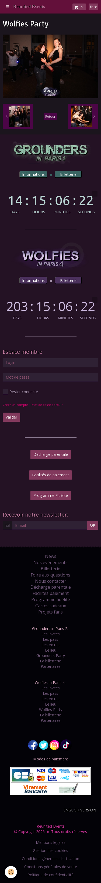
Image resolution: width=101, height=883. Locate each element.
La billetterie (50, 660)
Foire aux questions (50, 575)
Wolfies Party (50, 709)
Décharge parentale (50, 454)
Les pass (50, 639)
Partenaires (51, 666)
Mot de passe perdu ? (47, 405)
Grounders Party (50, 655)
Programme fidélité (50, 599)
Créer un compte (15, 405)
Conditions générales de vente (50, 866)
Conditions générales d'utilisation (50, 858)
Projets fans (50, 612)
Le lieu (50, 650)
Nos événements (50, 562)
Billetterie (50, 569)
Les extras (50, 644)
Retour (50, 116)
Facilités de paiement (50, 474)
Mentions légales (50, 842)
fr (91, 7)
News (50, 556)
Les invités (50, 633)
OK (92, 525)
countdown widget (50, 202)
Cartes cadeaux (50, 606)
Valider (11, 417)
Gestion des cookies (50, 850)
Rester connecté (20, 392)
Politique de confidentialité (50, 874)
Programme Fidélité (50, 495)
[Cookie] (11, 872)
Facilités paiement (51, 593)
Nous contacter (50, 581)
